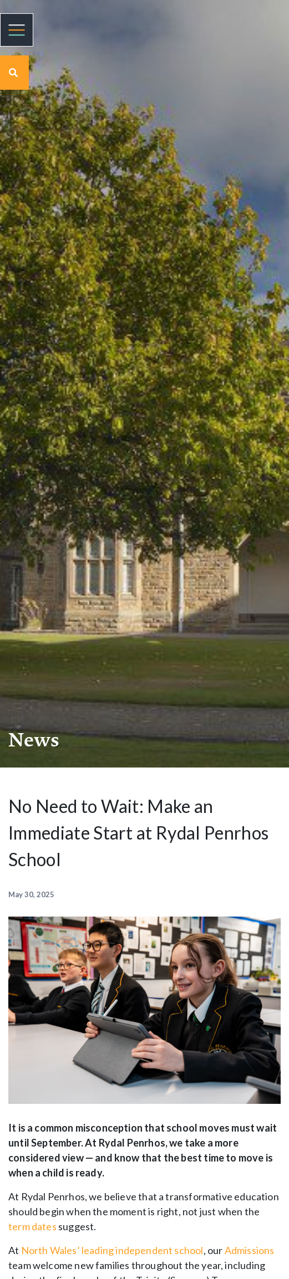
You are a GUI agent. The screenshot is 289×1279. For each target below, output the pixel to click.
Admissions (250, 1250)
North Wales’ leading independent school (112, 1250)
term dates (32, 1226)
